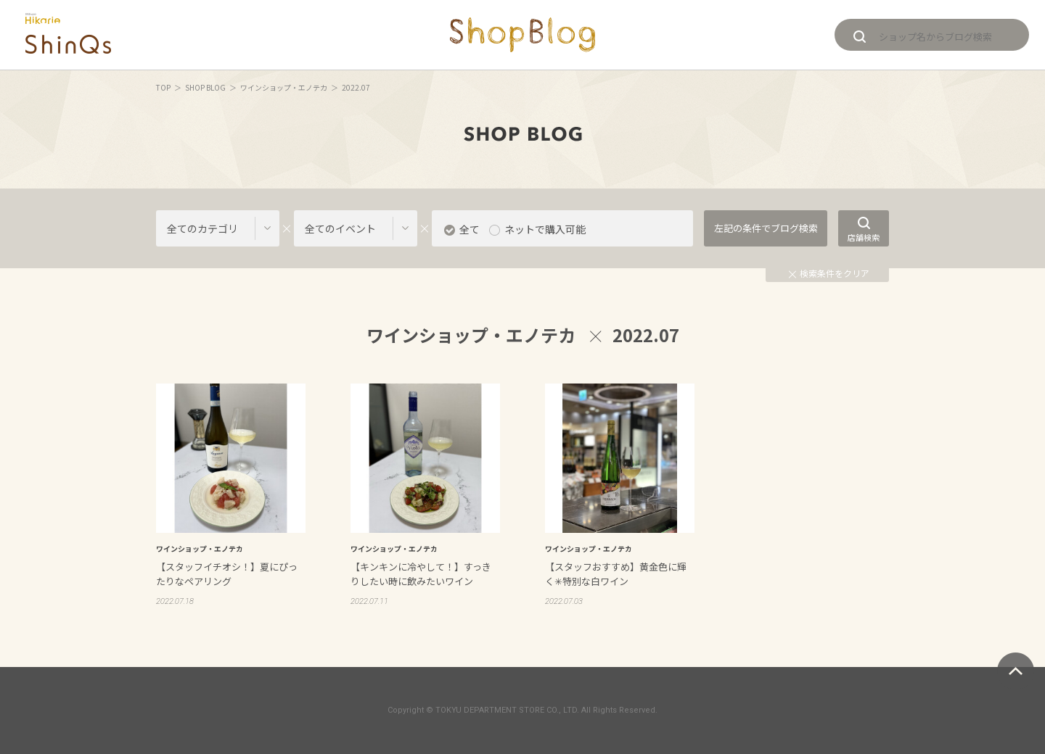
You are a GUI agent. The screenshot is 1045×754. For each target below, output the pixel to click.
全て (469, 229)
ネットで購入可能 (545, 229)
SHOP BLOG (205, 87)
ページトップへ (1015, 670)
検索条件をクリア (829, 273)
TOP (163, 87)
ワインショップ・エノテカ (283, 87)
